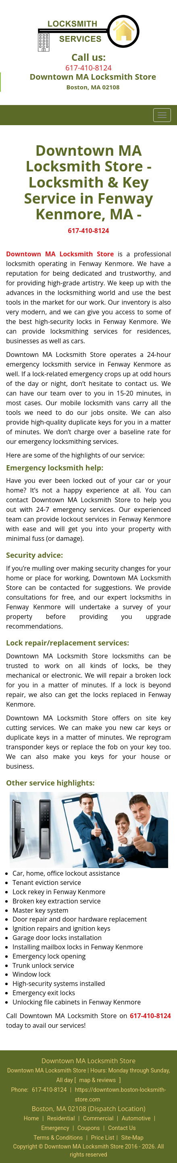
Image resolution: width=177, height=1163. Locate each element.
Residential (61, 1118)
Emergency (55, 1128)
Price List (103, 1137)
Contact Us (122, 1128)
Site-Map (132, 1137)
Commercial (98, 1118)
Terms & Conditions (58, 1137)
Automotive (136, 1118)
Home (31, 1118)
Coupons (88, 1128)
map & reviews (98, 1080)
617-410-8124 (88, 67)
